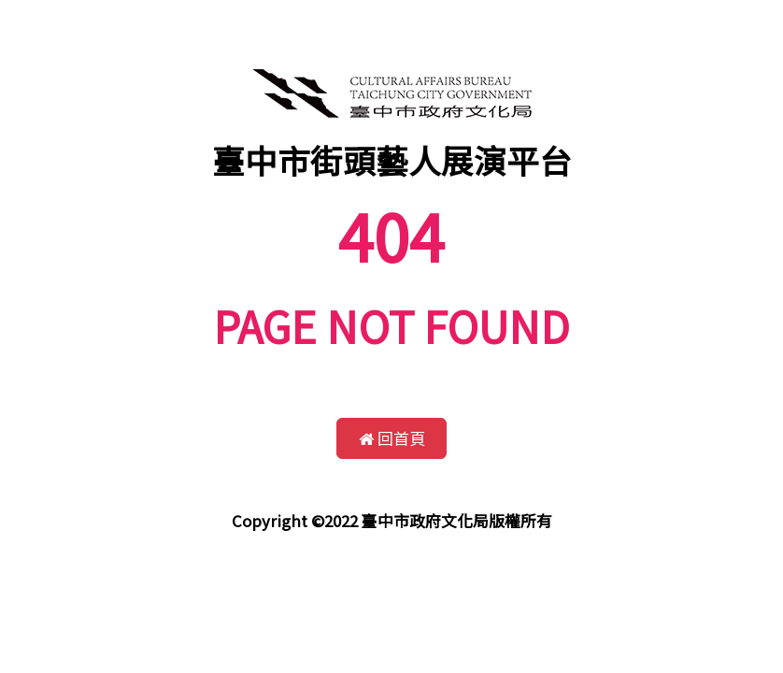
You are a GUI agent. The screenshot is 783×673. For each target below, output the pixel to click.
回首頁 (392, 438)
